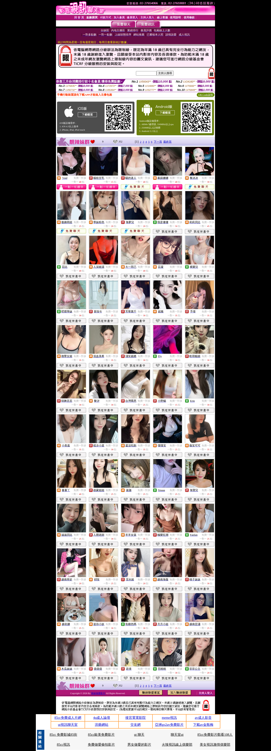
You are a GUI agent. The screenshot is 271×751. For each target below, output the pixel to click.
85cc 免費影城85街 (63, 734)
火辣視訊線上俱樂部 (177, 744)
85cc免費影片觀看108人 (215, 734)
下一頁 (158, 141)
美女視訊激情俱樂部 (215, 744)
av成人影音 (203, 717)
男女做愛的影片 (139, 744)
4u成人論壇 (101, 717)
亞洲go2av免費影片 (169, 724)
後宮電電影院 (135, 717)
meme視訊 (169, 717)
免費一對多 (80, 178)
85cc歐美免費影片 (101, 734)
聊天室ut (177, 734)
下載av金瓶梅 (203, 724)
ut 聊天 (139, 734)
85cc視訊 (63, 744)
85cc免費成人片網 (67, 717)
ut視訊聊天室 (68, 724)
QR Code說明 (205, 94)
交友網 (135, 724)
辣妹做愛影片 (98, 693)
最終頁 (167, 141)
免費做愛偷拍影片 (101, 744)
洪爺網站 (101, 724)
